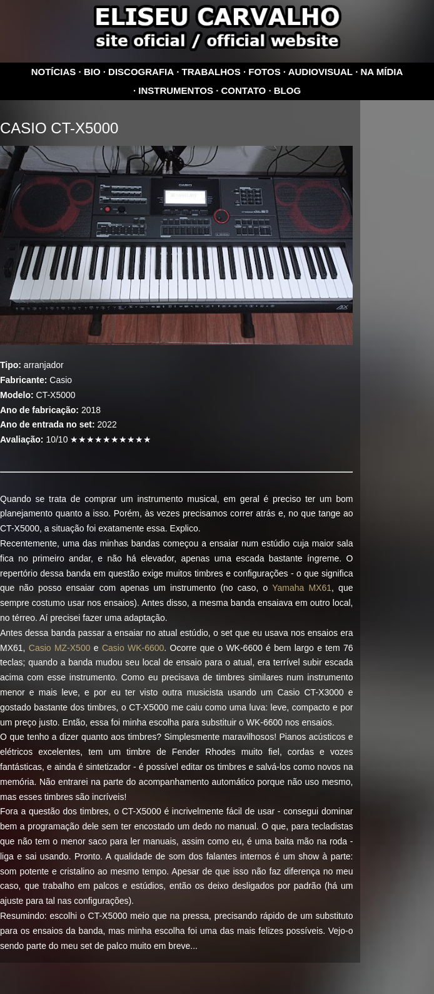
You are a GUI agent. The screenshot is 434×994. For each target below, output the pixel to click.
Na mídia (382, 71)
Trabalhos (211, 71)
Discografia (141, 71)
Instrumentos (175, 90)
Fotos (264, 71)
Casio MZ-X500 (60, 648)
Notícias (53, 71)
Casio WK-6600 (133, 648)
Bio (92, 71)
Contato (243, 90)
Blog (287, 90)
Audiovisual (320, 71)
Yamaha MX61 (301, 588)
